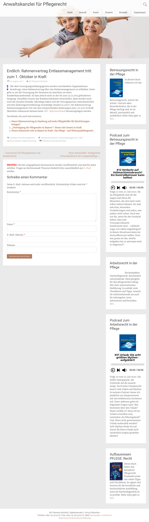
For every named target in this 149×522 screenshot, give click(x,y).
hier (112, 118)
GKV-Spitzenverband (54, 111)
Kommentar (14, 192)
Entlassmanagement (68, 138)
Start (69, 12)
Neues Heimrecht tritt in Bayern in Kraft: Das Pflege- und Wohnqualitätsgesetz (52, 130)
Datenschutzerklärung (80, 518)
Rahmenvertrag (29, 141)
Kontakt (123, 12)
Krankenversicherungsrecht (22, 138)
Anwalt (82, 12)
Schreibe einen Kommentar (54, 141)
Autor (96, 12)
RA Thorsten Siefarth (38, 81)
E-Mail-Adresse (16, 234)
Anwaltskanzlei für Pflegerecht (35, 4)
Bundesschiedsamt (49, 138)
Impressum (140, 12)
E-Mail (87, 168)
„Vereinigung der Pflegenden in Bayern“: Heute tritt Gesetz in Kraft (46, 127)
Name (11, 224)
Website (11, 245)
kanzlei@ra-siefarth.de (101, 515)
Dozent (109, 12)
